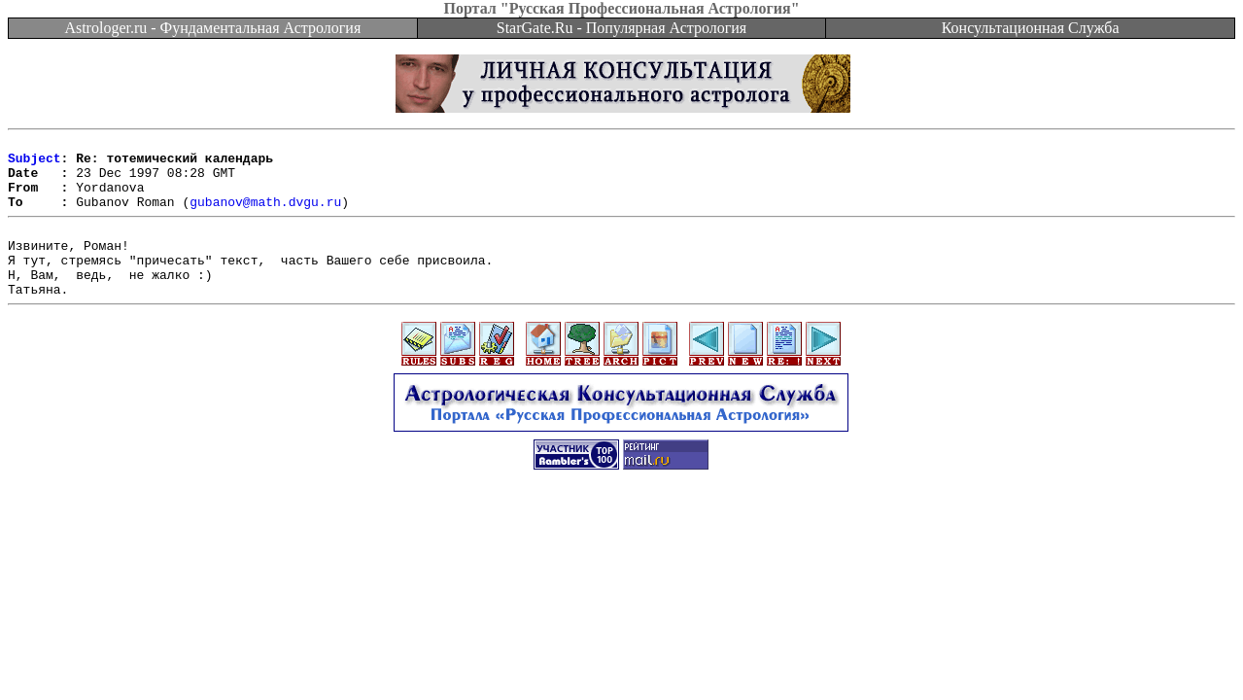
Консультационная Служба (1031, 27)
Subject (34, 163)
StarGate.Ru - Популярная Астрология (621, 27)
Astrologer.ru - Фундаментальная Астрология (212, 27)
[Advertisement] (622, 556)
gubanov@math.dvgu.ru (265, 216)
